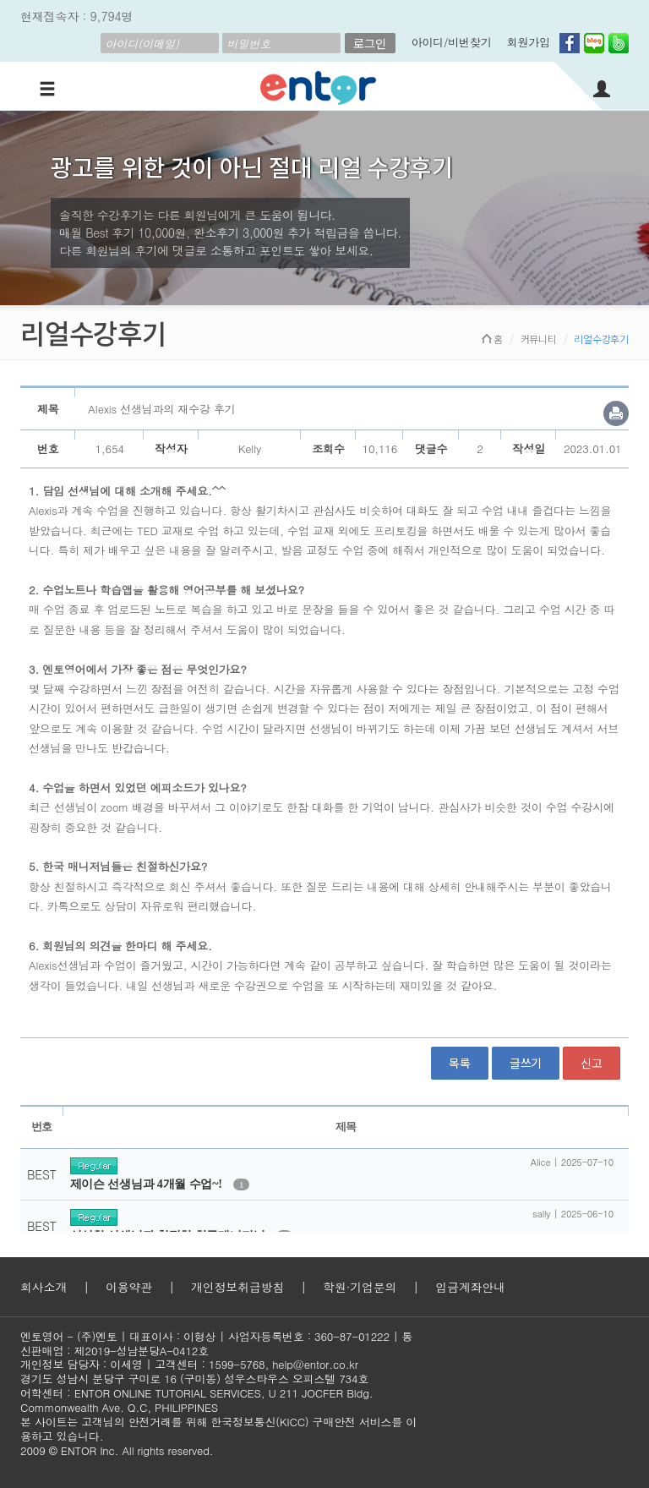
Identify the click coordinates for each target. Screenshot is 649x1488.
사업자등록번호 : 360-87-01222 (309, 1336)
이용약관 (129, 1286)
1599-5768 (237, 1364)
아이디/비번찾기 (452, 42)
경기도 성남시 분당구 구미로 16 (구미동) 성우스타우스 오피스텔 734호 (194, 1378)
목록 (460, 1062)
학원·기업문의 (359, 1286)
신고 (592, 1062)
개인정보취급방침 (237, 1286)
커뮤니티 (539, 338)
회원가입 (528, 42)
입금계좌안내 (470, 1286)
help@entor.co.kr (314, 1364)
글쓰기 (526, 1062)
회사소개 (43, 1286)
